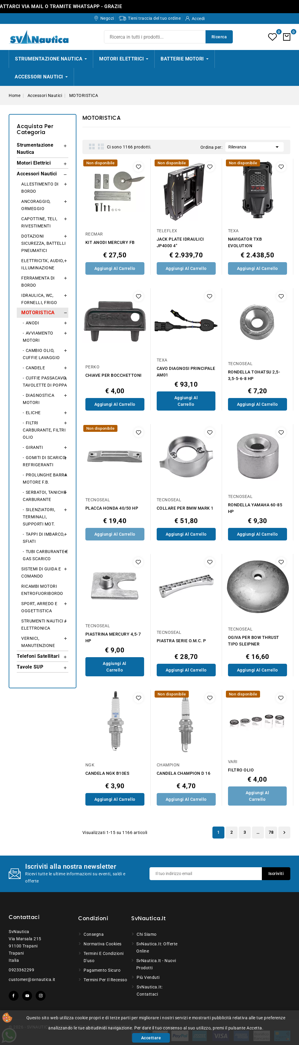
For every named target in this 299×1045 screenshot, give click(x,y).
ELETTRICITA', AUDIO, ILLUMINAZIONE (42, 264)
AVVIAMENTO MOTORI (38, 337)
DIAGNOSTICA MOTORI (38, 399)
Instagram (41, 996)
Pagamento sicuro (102, 970)
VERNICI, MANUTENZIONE (38, 642)
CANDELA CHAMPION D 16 (184, 773)
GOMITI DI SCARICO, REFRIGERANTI (45, 461)
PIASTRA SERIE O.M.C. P (181, 640)
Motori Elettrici (34, 163)
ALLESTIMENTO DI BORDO (40, 188)
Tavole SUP (30, 667)
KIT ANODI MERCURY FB (110, 242)
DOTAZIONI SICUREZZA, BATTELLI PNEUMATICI (43, 243)
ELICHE (33, 412)
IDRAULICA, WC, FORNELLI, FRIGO (39, 299)
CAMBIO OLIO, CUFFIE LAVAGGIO (41, 354)
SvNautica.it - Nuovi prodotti (156, 964)
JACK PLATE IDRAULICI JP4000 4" (180, 242)
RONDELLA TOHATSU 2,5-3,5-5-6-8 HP (254, 375)
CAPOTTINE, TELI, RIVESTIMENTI (39, 222)
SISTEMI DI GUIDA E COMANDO (41, 572)
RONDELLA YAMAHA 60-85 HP (255, 508)
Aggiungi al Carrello (114, 268)
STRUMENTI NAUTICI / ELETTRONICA (44, 625)
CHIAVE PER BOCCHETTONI (113, 375)
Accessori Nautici (37, 174)
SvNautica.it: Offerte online (157, 947)
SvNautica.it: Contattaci (150, 991)
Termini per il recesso (105, 979)
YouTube (27, 996)
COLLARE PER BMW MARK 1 (185, 508)
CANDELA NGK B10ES (107, 773)
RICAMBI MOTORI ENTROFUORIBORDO (42, 590)
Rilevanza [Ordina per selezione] (254, 146)
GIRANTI (34, 447)
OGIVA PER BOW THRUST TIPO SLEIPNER (253, 640)
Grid (92, 146)
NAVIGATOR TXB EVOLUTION (245, 242)
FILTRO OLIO (241, 770)
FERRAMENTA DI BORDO (38, 282)
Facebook (14, 996)
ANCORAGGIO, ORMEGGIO (36, 205)
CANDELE (35, 367)
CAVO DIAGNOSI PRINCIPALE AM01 (186, 371)
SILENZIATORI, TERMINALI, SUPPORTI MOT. (39, 516)
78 (271, 832)
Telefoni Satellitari (38, 656)
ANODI (32, 323)
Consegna (94, 934)
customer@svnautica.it (32, 979)
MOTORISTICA (38, 312)
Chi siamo (147, 934)
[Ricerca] (168, 36)
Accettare (151, 1037)
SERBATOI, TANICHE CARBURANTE (44, 496)
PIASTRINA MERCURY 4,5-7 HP (113, 637)
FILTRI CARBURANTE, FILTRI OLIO (44, 430)
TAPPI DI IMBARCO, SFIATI (43, 538)
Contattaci (24, 917)
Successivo (284, 833)
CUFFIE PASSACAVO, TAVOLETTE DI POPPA (45, 382)
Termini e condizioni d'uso (104, 957)
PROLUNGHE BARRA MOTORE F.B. (45, 478)
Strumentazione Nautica (35, 148)
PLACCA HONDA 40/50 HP (111, 508)
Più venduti (148, 977)
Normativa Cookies (103, 943)
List (101, 146)
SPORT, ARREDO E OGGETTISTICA (39, 607)
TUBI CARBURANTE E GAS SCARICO (45, 555)
